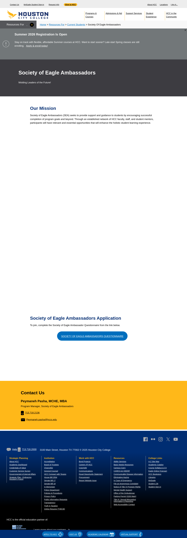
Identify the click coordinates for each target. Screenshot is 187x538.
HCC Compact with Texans (55, 474)
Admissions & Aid (114, 13)
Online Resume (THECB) (54, 509)
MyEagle (152, 480)
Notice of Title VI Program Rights (127, 487)
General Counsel (51, 471)
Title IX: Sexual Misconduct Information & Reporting (125, 500)
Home (43, 24)
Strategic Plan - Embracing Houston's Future (20, 478)
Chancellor (48, 468)
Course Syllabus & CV (157, 468)
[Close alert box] (185, 30)
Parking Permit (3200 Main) (125, 496)
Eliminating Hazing (121, 477)
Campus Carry (120, 468)
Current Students (76, 24)
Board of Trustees (51, 465)
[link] (161, 440)
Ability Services (120, 461)
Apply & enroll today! (37, 46)
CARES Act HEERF (122, 471)
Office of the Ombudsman (124, 493)
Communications (86, 471)
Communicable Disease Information (128, 474)
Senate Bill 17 (50, 480)
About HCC (152, 5)
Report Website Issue (88, 480)
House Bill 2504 (50, 477)
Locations (164, 5)
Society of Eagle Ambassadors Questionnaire (92, 336)
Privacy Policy (50, 496)
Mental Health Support (123, 490)
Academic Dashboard (18, 465)
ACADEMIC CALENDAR (101, 534)
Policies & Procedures (53, 493)
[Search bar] (184, 4)
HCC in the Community (171, 14)
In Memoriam (49, 487)
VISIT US (75, 534)
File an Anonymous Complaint (126, 484)
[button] (52, 534)
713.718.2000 (27, 449)
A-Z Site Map (153, 461)
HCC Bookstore (154, 474)
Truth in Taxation (51, 506)
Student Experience (151, 14)
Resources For (56, 24)
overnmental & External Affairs (23, 474)
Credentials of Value (17, 468)
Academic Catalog (155, 465)
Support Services (134, 13)
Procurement (84, 477)
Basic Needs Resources (123, 465)
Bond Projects (84, 461)
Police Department (51, 490)
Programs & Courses (91, 14)
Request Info (54, 5)
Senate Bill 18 (50, 484)
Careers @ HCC (85, 465)
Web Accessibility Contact (124, 504)
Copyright (83, 468)
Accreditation (49, 461)
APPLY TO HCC (53, 534)
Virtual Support (131, 534)
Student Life (153, 484)
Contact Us (14, 5)
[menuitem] (152, 4)
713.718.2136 (30, 412)
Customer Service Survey (19, 471)
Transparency (49, 503)
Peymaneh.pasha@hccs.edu (39, 419)
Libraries (152, 477)
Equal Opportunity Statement (91, 474)
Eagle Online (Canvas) (157, 471)
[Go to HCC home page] (34, 14)
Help (12, 449)
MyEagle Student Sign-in (34, 5)
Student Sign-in (154, 487)
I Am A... (174, 5)
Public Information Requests (55, 499)
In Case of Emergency (123, 480)
